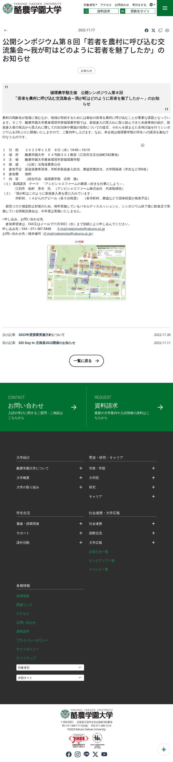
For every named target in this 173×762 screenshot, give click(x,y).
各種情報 (23, 586)
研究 (92, 487)
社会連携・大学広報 (104, 513)
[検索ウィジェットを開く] (164, 749)
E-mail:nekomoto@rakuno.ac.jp (81, 229)
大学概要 (23, 477)
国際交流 (95, 533)
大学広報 (95, 542)
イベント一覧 (98, 569)
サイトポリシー (27, 649)
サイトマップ (26, 658)
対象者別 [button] (89, 5)
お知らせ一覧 (98, 551)
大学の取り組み (28, 487)
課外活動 (23, 542)
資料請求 (22, 631)
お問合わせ (122, 5)
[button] (152, 4)
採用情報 (22, 596)
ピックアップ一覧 (102, 560)
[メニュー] (165, 8)
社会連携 (95, 523)
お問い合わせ (26, 622)
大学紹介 (23, 458)
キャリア (95, 496)
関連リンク (24, 605)
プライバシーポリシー (32, 640)
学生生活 (23, 513)
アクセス (106, 5)
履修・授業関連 (28, 523)
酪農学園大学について (33, 468)
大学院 (94, 477)
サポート (23, 533)
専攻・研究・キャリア (106, 458)
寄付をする (139, 5)
